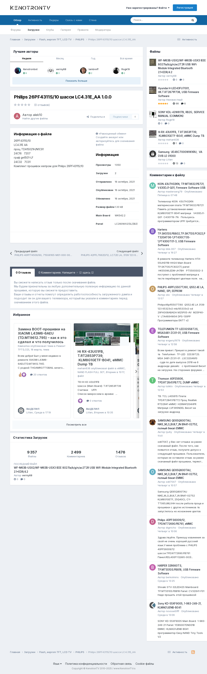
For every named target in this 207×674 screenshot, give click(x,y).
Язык (57, 663)
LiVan (29, 412)
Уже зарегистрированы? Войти (147, 7)
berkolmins (172, 577)
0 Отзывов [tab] (23, 272)
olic (168, 294)
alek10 (37, 115)
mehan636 (84, 368)
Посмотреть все (76, 424)
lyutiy (169, 431)
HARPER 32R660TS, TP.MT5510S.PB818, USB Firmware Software (179, 569)
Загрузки (33, 29)
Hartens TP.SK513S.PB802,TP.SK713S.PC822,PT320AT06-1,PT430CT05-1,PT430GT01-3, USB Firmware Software (181, 237)
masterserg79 (174, 191)
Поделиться (96, 116)
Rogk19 (125, 69)
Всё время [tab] (126, 58)
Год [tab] (93, 58)
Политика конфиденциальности (86, 663)
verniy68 (61, 69)
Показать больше (76, 80)
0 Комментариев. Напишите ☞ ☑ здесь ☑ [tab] (66, 272)
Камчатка (24, 345)
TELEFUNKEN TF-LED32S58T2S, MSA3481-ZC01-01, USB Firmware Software (178, 333)
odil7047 (171, 481)
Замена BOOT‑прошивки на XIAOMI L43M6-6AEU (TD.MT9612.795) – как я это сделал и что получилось (42, 335)
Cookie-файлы (144, 663)
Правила (83, 29)
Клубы (50, 29)
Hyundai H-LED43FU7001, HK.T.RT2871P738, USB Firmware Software (178, 92)
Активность (35, 20)
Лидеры (54, 20)
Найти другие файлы (35, 118)
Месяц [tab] (60, 58)
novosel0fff (172, 611)
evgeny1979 (173, 340)
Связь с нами (73, 20)
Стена (92, 20)
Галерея (66, 29)
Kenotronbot (30, 69)
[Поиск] (150, 20)
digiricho (171, 527)
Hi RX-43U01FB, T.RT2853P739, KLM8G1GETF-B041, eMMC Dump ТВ (100, 358)
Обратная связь (121, 663)
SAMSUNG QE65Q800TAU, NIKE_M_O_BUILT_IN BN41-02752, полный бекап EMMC (178, 424)
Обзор (17, 22)
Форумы (16, 29)
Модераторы (103, 29)
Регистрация (185, 7)
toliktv (169, 386)
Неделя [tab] (26, 58)
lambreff (93, 69)
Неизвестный (174, 99)
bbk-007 (171, 248)
